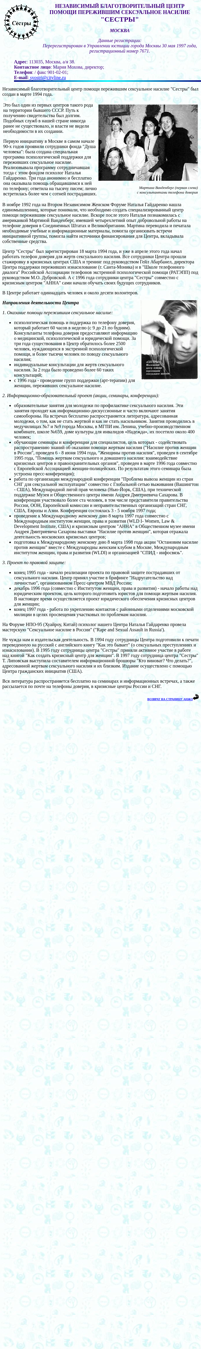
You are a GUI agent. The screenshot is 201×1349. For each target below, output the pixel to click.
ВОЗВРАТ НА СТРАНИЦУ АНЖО (170, 699)
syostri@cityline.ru (47, 77)
